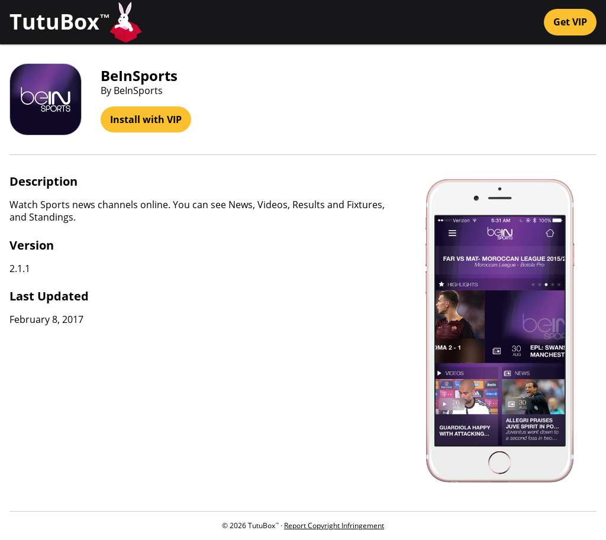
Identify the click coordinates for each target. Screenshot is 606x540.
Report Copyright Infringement (334, 525)
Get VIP (570, 21)
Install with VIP (146, 119)
